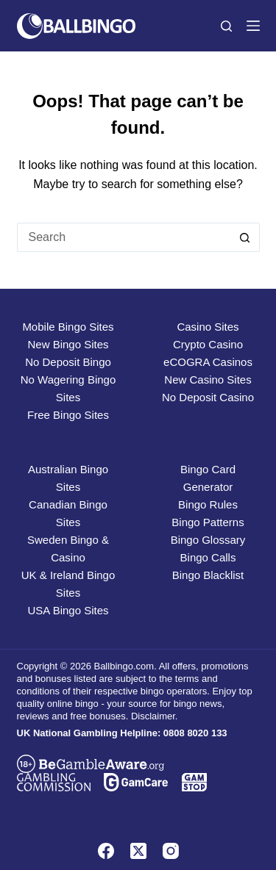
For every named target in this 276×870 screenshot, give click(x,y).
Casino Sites (207, 326)
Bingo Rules (208, 504)
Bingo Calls (208, 557)
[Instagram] (171, 851)
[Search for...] (123, 237)
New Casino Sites (207, 379)
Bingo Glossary (208, 539)
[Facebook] (106, 851)
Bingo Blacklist (208, 575)
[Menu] (253, 25)
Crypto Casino (208, 344)
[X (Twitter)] (138, 851)
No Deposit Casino (208, 397)
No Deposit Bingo (68, 362)
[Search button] (245, 237)
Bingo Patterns (207, 522)
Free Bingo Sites (68, 415)
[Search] (226, 26)
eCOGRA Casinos (207, 362)
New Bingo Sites (67, 344)
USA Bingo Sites (67, 610)
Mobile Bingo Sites (67, 326)
